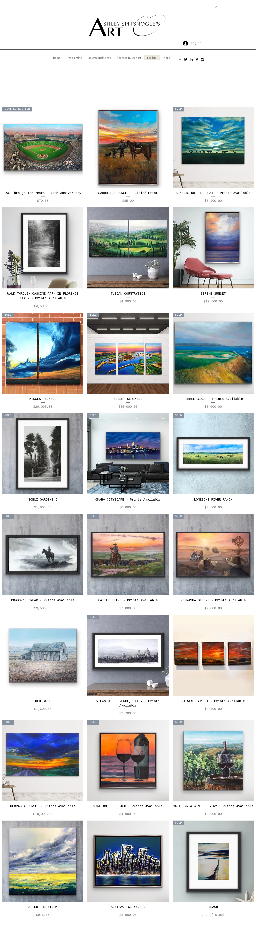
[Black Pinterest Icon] (197, 59)
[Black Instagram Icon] (202, 59)
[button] (216, 7)
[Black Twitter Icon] (186, 59)
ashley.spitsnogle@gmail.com (107, 928)
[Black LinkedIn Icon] (191, 59)
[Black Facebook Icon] (180, 59)
